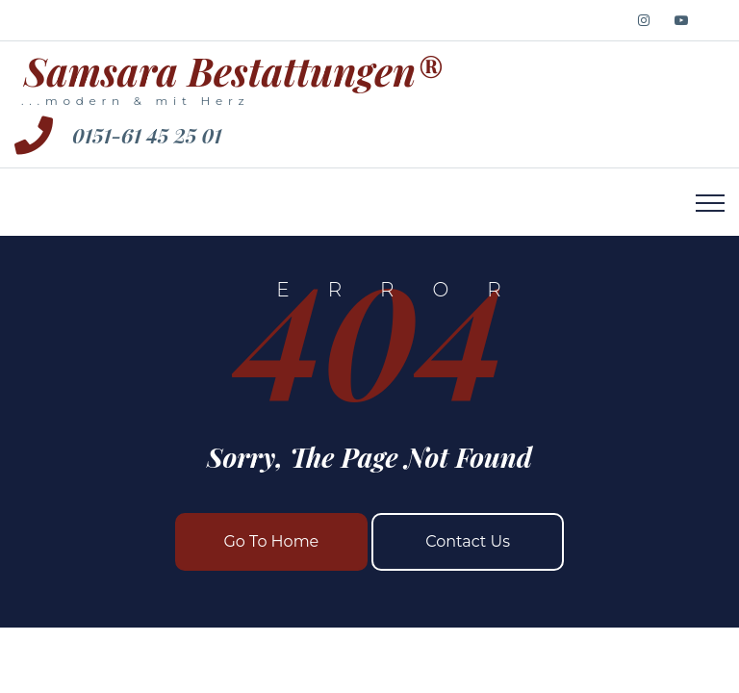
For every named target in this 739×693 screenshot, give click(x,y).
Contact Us (467, 541)
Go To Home (271, 541)
